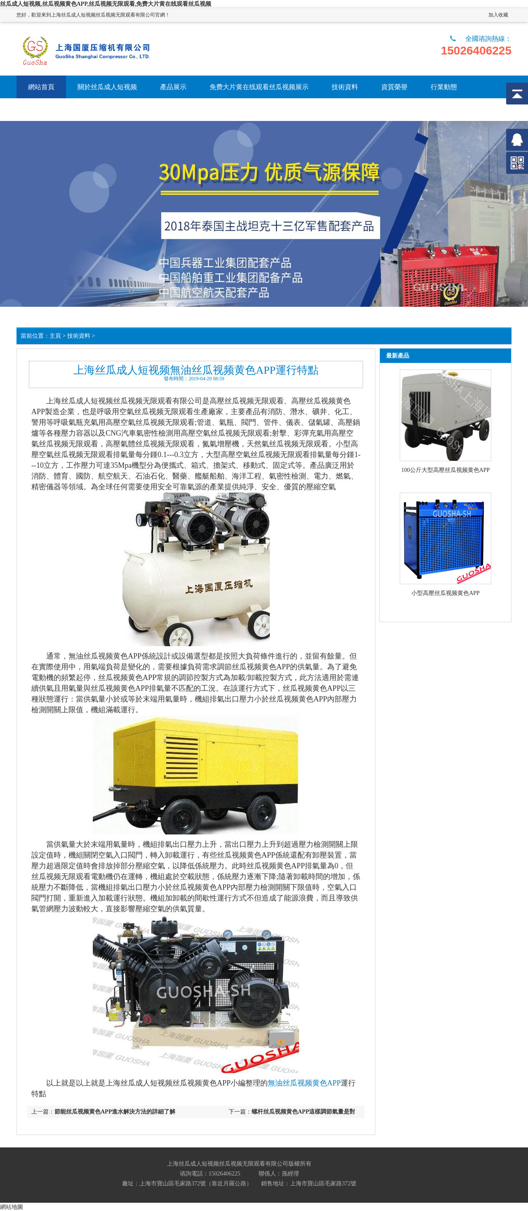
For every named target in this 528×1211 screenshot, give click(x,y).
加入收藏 (498, 15)
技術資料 (78, 336)
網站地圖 (11, 1207)
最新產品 (397, 356)
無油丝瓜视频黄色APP (304, 1083)
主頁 (55, 336)
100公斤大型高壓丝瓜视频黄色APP (445, 470)
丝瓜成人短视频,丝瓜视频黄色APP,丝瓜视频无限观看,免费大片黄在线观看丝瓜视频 (105, 4)
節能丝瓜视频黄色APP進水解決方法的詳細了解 (114, 1112)
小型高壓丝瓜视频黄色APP (445, 593)
